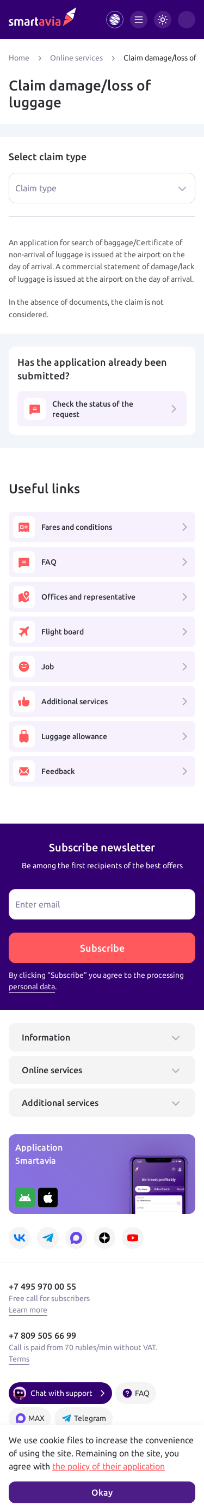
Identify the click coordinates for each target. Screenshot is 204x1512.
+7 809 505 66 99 (42, 1335)
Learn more (28, 1309)
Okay (102, 1492)
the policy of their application (108, 1466)
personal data (32, 986)
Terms (19, 1358)
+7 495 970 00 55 (42, 1286)
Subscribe (102, 948)
